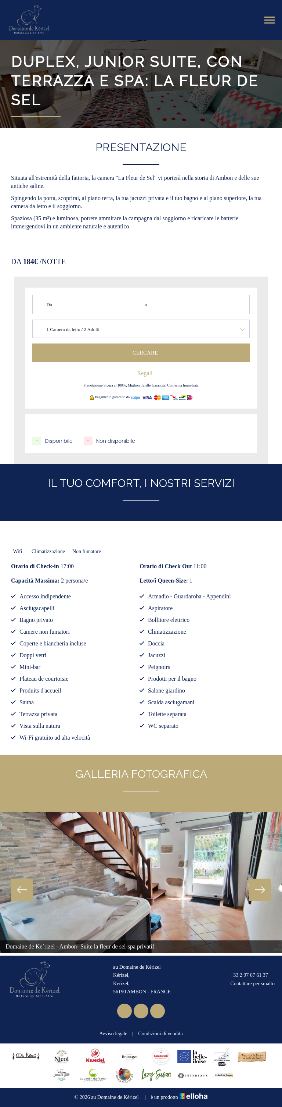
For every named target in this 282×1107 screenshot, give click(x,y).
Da (49, 304)
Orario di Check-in (35, 566)
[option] (141, 882)
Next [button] (260, 890)
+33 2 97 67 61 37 (245, 975)
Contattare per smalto (248, 983)
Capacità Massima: (35, 580)
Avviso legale (113, 1033)
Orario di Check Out (166, 566)
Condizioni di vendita (160, 1033)
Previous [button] (22, 890)
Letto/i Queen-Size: (164, 580)
